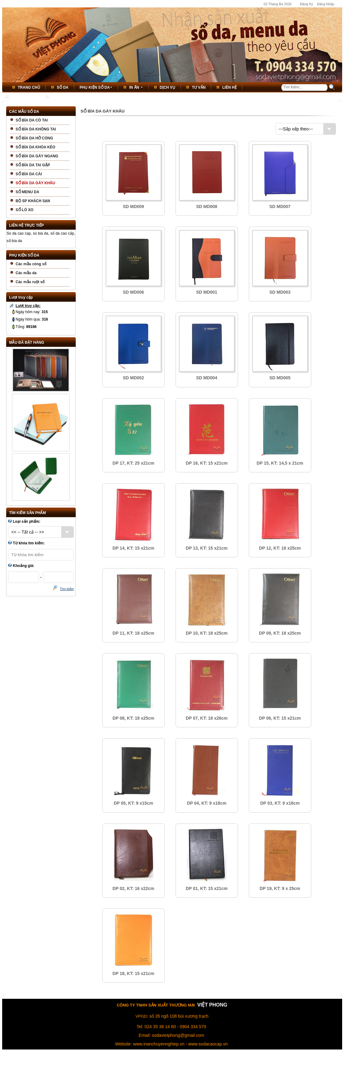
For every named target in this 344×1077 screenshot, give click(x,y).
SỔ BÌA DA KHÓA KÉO (35, 147)
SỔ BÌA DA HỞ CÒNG (34, 138)
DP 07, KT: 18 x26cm (206, 718)
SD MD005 (279, 377)
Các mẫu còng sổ (31, 264)
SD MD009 (133, 206)
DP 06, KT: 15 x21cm (280, 718)
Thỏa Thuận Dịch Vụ (181, 1064)
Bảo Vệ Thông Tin (213, 1064)
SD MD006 (133, 292)
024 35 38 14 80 (160, 1026)
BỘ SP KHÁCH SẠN (33, 201)
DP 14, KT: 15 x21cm (133, 548)
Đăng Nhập (325, 4)
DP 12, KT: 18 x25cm (280, 548)
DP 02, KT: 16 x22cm (133, 888)
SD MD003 (279, 292)
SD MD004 (206, 377)
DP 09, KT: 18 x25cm (280, 633)
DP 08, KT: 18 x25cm (133, 718)
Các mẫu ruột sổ (30, 282)
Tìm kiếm (67, 589)
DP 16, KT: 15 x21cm (206, 463)
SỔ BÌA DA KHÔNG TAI (36, 129)
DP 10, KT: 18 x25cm (206, 633)
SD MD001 (206, 292)
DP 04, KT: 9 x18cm (206, 803)
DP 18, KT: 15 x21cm (133, 973)
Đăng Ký (306, 4)
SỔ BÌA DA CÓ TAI (32, 120)
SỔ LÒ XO (25, 210)
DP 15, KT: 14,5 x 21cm (280, 463)
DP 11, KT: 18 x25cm (133, 633)
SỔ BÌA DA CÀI (29, 174)
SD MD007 (279, 206)
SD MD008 (206, 206)
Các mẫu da (26, 273)
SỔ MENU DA (27, 192)
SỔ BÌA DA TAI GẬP (33, 165)
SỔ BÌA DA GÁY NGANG (37, 156)
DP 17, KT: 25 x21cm (133, 463)
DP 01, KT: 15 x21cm (206, 888)
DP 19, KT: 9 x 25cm (280, 888)
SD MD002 (133, 377)
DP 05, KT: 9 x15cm (133, 803)
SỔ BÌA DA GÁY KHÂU (27, 96)
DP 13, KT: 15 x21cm (206, 548)
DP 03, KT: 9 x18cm (279, 803)
